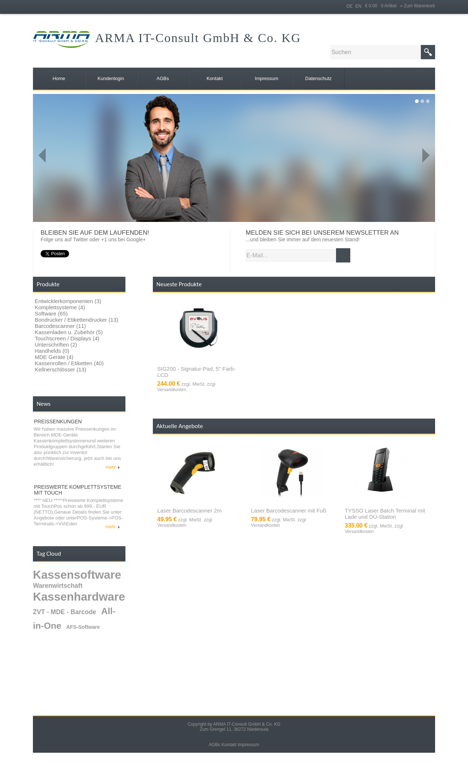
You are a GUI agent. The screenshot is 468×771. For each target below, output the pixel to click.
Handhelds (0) (52, 351)
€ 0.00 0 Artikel (382, 5)
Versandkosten (171, 389)
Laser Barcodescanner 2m (189, 510)
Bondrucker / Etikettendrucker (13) (76, 320)
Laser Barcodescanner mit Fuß (288, 510)
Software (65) (51, 313)
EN (358, 6)
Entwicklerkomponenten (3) (68, 301)
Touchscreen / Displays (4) (67, 338)
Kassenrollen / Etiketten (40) (69, 363)
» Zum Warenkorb (417, 5)
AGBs (214, 744)
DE (350, 6)
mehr (113, 467)
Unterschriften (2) (56, 344)
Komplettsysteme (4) (60, 307)
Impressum (248, 744)
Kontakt (229, 744)
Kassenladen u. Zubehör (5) (69, 332)
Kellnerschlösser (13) (60, 369)
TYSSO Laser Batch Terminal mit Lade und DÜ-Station (385, 513)
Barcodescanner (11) (60, 326)
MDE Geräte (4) (54, 357)
